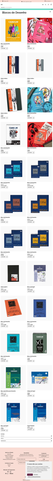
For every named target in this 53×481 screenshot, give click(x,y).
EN (42, 4)
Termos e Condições (9, 456)
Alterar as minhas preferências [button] (34, 476)
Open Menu (52, 9)
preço (26, 438)
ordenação (26, 440)
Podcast (9, 464)
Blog (9, 466)
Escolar (2, 7)
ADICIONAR (3, 48)
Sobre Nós (9, 454)
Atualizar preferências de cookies (9, 459)
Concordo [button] (30, 474)
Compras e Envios (9, 458)
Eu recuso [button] (36, 474)
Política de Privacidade (9, 455)
